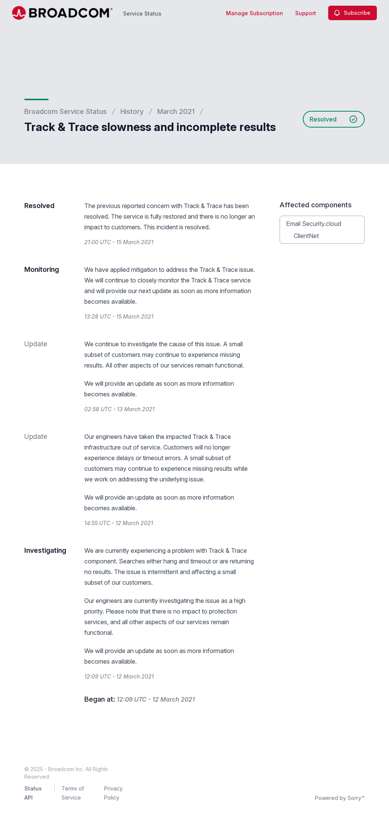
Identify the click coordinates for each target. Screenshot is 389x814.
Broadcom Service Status (65, 111)
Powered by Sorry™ (340, 798)
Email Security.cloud (313, 223)
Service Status (142, 13)
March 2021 (175, 111)
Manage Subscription (254, 13)
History (132, 111)
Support (305, 13)
